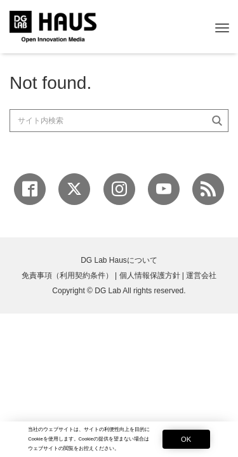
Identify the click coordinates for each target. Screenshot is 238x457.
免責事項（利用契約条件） (67, 275)
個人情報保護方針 (149, 275)
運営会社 (201, 275)
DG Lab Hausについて (119, 260)
